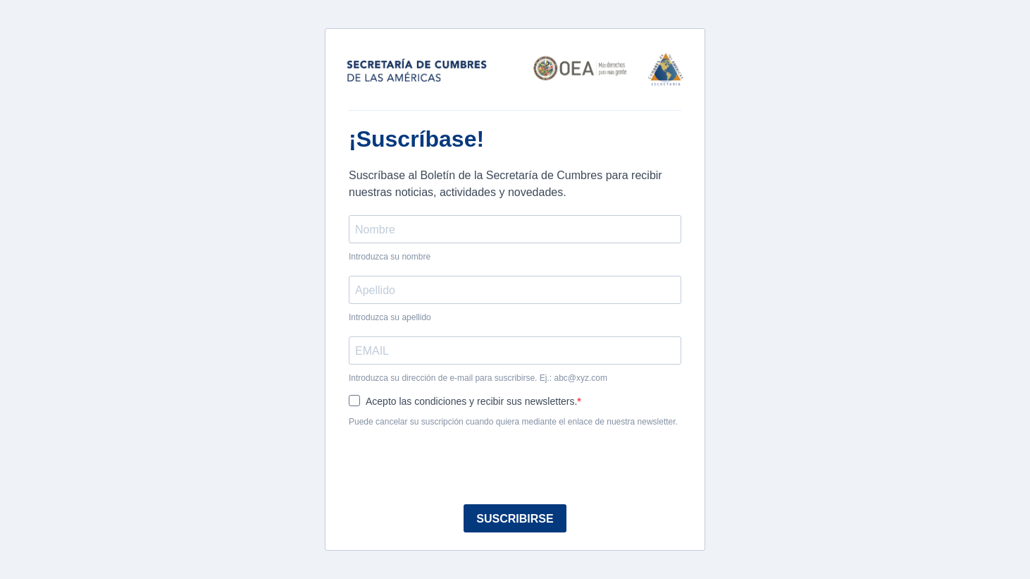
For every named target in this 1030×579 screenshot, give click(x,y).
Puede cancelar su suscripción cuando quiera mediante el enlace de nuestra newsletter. (513, 422)
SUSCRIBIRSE (514, 519)
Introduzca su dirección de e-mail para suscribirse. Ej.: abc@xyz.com (478, 378)
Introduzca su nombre (389, 257)
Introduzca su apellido (390, 317)
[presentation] (456, 465)
